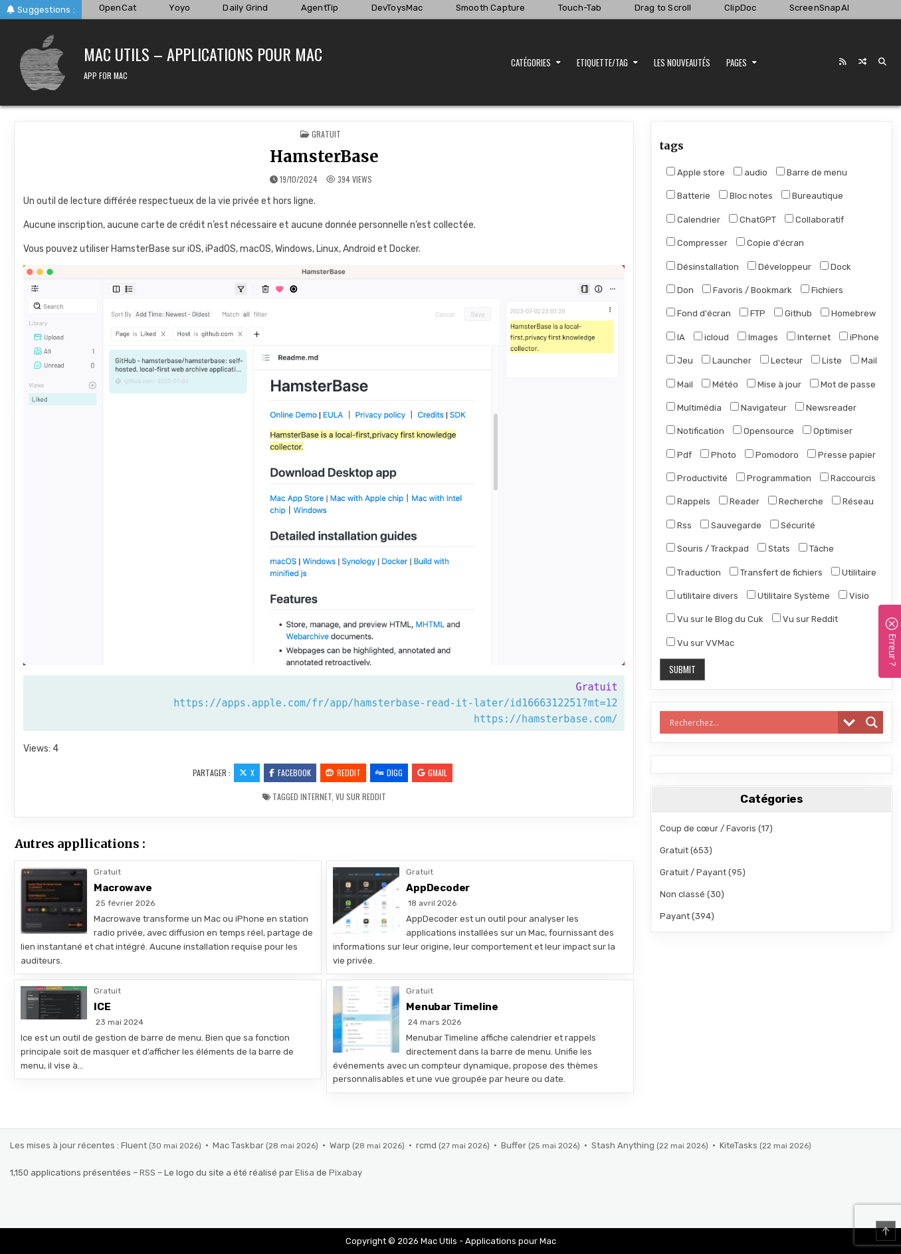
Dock (835, 266)
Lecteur (781, 360)
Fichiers (822, 289)
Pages (736, 62)
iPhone (859, 337)
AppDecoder (438, 888)
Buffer (514, 1145)
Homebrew (848, 313)
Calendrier (693, 219)
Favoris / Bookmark (747, 289)
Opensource (763, 430)
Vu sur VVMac (700, 642)
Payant (675, 916)
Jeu (679, 360)
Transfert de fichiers (776, 572)
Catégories (531, 62)
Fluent (135, 1145)
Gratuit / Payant (693, 872)
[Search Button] (882, 61)
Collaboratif (814, 219)
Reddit (343, 772)
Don (680, 289)
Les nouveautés (682, 62)
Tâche (816, 548)
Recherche (795, 501)
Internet (316, 796)
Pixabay (345, 1173)
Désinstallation (702, 266)
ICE (102, 1007)
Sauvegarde (730, 525)
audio (750, 172)
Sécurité (792, 525)
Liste (826, 360)
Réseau (853, 501)
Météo (720, 384)
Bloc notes (746, 195)
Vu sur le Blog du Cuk (714, 618)
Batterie (688, 195)
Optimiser (827, 430)
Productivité (697, 477)
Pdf (679, 454)
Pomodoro (772, 454)
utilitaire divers (702, 595)
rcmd (427, 1145)
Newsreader (825, 407)
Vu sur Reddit (361, 796)
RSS (147, 1173)
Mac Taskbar (239, 1145)
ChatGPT (752, 219)
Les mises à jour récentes (62, 1145)
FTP (752, 313)
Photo (718, 454)
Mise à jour (774, 384)
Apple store (695, 172)
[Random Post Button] (862, 61)
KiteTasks (739, 1145)
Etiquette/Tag (602, 62)
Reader (739, 501)
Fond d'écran (698, 313)
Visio (854, 595)
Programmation (773, 477)
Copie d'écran (770, 242)
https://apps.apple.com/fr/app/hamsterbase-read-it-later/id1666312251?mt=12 (395, 703)
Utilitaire (853, 572)
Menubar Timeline (452, 1007)
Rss (679, 525)
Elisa (304, 1173)
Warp (341, 1145)
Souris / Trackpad (707, 548)
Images (758, 337)
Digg (389, 772)
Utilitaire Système (788, 595)
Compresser (697, 242)
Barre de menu (811, 172)
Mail (864, 360)
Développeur (779, 266)
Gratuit (326, 134)
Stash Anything (623, 1145)
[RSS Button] (842, 61)
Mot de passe (843, 384)
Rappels (688, 501)
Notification (695, 430)
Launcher (726, 360)
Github (793, 313)
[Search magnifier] (871, 722)
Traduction (693, 572)
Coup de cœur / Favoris (708, 828)
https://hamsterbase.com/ (546, 719)
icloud (711, 337)
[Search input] (752, 722)
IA (675, 337)
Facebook (290, 772)
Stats (773, 548)
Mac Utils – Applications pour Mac (203, 54)
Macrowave (122, 888)
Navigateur (758, 407)
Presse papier (841, 454)
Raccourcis (848, 477)
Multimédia (694, 407)
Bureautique (812, 195)
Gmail (432, 772)
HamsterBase (324, 156)
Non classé (682, 894)
